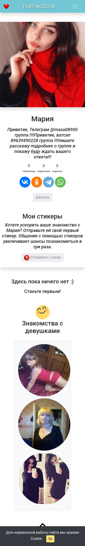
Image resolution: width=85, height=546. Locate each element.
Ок (50, 539)
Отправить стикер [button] (42, 257)
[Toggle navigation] (75, 6)
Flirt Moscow (39, 6)
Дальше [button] (42, 197)
